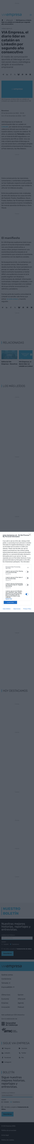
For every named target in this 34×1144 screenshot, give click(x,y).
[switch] (27, 572)
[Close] (30, 535)
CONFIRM (10, 602)
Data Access (16, 609)
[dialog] (17, 572)
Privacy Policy (27, 609)
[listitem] (17, 567)
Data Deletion (7, 609)
